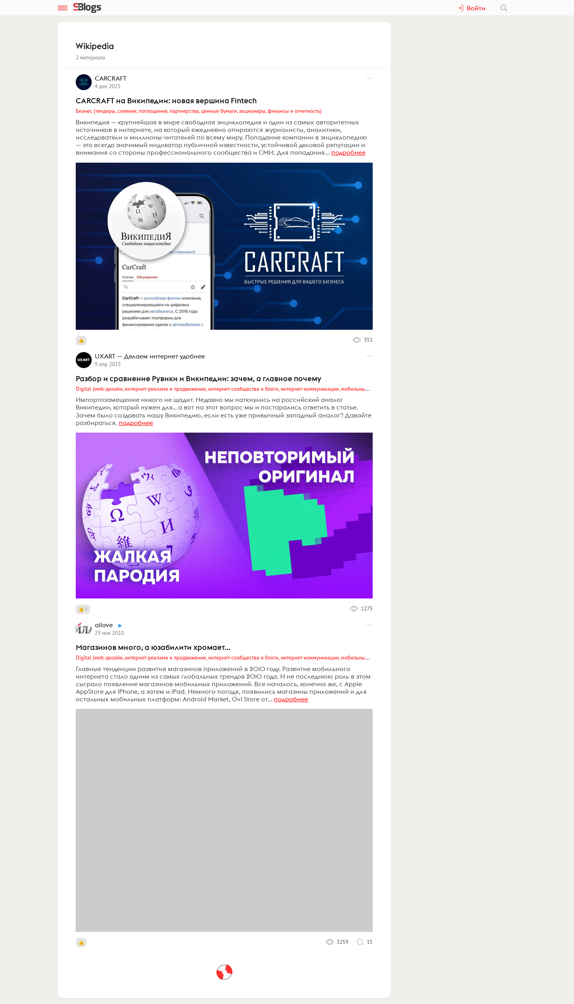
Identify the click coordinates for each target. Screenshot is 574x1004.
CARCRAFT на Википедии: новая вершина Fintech (166, 100)
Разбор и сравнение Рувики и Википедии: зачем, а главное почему (198, 378)
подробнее (348, 152)
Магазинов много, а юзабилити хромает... (153, 647)
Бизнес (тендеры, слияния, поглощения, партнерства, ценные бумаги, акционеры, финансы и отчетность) (199, 110)
